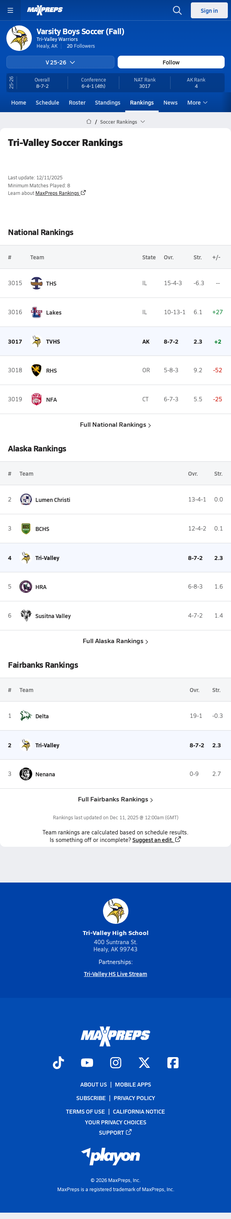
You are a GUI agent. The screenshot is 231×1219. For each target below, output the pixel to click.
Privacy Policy (134, 1098)
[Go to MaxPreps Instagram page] (115, 1063)
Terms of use (85, 1111)
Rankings (142, 102)
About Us (93, 1084)
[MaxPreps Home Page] (89, 121)
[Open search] (177, 10)
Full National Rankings (115, 424)
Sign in (209, 10)
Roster (77, 102)
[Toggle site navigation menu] (10, 10)
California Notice (139, 1111)
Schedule (47, 102)
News (170, 102)
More (196, 102)
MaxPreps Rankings (60, 193)
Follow (171, 62)
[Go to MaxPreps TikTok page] (58, 1063)
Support (115, 1132)
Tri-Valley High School (116, 917)
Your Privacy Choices (115, 1121)
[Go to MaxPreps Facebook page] (173, 1063)
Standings (107, 102)
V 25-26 (60, 62)
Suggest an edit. (157, 840)
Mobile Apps (133, 1084)
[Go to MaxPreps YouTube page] (87, 1063)
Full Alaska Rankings (115, 640)
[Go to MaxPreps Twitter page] (144, 1063)
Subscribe (91, 1098)
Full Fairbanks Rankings (115, 798)
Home (18, 102)
